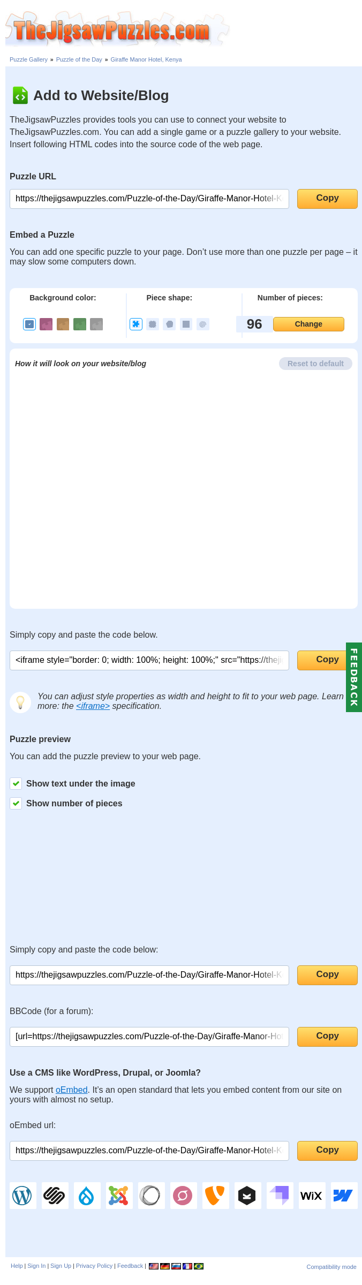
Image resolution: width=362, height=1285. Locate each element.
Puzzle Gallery (29, 59)
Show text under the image (72, 783)
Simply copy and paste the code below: (84, 949)
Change (308, 324)
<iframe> (93, 705)
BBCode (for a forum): (52, 1011)
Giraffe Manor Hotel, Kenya (146, 59)
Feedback (130, 1266)
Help (17, 1266)
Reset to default (316, 363)
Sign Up (60, 1266)
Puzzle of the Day (79, 59)
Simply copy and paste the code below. (84, 634)
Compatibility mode (331, 1267)
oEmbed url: (33, 1125)
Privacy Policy (94, 1266)
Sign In (36, 1266)
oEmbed (72, 1089)
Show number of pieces (66, 803)
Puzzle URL (33, 176)
